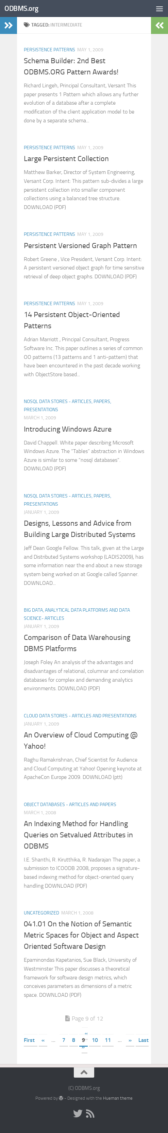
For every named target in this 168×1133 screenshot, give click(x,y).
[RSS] (90, 1113)
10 (95, 1040)
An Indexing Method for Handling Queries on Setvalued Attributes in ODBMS (78, 835)
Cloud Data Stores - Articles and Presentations (80, 716)
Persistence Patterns (49, 50)
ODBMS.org (21, 8)
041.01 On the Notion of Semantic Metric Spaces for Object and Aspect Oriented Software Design (81, 935)
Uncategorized (41, 913)
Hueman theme (118, 1098)
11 (108, 1040)
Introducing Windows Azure (68, 429)
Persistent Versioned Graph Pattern (80, 245)
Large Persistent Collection (66, 158)
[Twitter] (78, 1113)
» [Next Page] (130, 1040)
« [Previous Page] (43, 1040)
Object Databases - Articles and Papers (70, 804)
